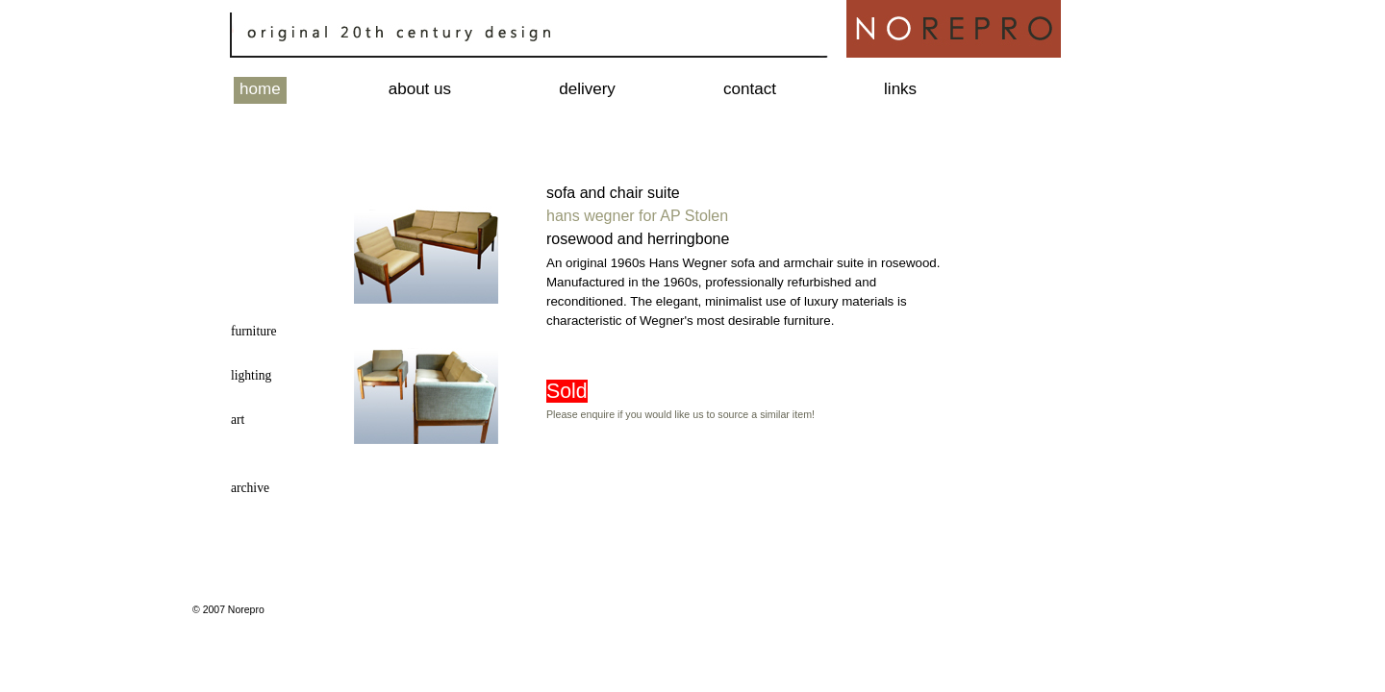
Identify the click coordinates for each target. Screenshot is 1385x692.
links (900, 89)
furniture (254, 331)
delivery (587, 89)
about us (420, 89)
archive (250, 488)
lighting (251, 375)
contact (749, 89)
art (237, 419)
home (260, 89)
